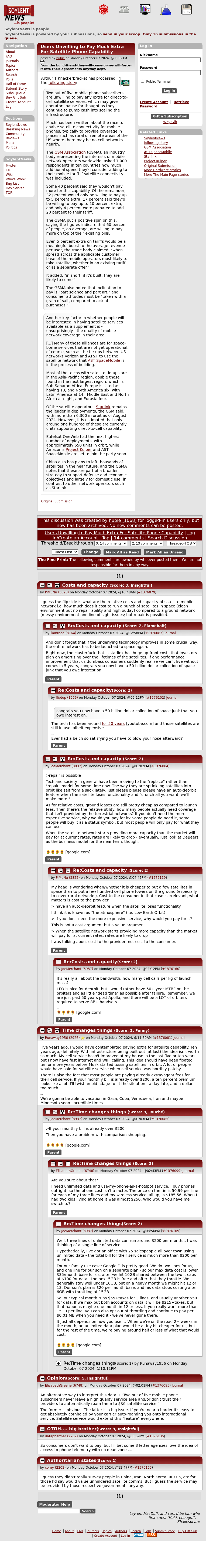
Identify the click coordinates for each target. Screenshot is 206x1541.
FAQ (9, 56)
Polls (9, 79)
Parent (53, 679)
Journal (170, 633)
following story (156, 143)
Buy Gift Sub (16, 97)
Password (148, 68)
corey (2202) (55, 1467)
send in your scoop (121, 34)
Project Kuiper (155, 161)
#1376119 (157, 878)
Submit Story (16, 88)
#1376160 (170, 969)
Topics (11, 65)
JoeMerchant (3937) (66, 766)
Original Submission (160, 166)
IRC (8, 170)
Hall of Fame (16, 84)
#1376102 (155, 697)
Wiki (9, 175)
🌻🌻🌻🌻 (55, 852)
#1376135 (155, 1436)
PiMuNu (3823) (57, 592)
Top (105, 537)
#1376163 (143, 1467)
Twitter (11, 165)
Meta (10, 143)
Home (56, 1531)
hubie (60, 58)
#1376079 (146, 592)
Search (11, 75)
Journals (12, 61)
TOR (9, 193)
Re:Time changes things (97, 1111)
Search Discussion (167, 537)
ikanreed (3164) (63, 633)
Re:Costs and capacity (94, 625)
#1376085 (160, 1119)
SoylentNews (19, 15)
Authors (12, 70)
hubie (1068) (123, 520)
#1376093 (161, 1385)
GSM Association (157, 147)
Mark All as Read (122, 552)
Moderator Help (54, 1504)
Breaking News (18, 129)
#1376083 (153, 633)
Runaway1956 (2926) (62, 1038)
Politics (11, 147)
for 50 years (113, 723)
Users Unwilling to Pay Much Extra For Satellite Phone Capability (82, 49)
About (10, 52)
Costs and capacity (85, 585)
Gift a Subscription (170, 116)
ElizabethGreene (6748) (75, 1171)
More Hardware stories (162, 170)
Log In (11, 107)
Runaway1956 (153, 1363)
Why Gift (170, 122)
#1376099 (171, 1171)
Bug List (12, 183)
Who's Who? (16, 179)
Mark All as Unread (165, 552)
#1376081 (162, 1038)
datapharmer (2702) (61, 1436)
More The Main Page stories (166, 175)
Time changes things (87, 1030)
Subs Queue (15, 93)
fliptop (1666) (67, 697)
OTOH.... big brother (72, 1428)
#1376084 (160, 766)
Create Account (18, 102)
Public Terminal (155, 81)
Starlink (150, 156)
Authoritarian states (72, 1460)
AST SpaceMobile (158, 152)
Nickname (149, 55)
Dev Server (15, 188)
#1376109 (170, 1231)
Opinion (56, 1378)
